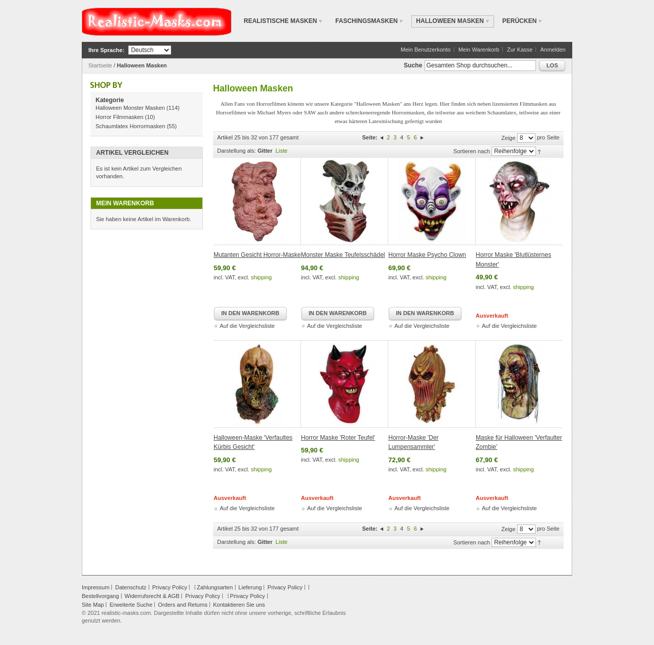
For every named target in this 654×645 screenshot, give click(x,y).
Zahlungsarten (214, 587)
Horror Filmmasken (120, 117)
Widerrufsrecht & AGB (152, 596)
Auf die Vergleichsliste (247, 326)
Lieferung (250, 587)
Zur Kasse (519, 49)
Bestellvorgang (100, 596)
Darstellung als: (236, 151)
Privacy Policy (169, 587)
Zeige (508, 138)
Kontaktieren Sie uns (239, 605)
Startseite (100, 65)
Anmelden (553, 49)
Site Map (93, 605)
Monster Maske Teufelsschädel (343, 254)
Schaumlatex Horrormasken (130, 126)
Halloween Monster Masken (130, 108)
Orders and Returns (182, 605)
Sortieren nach (471, 151)
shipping (261, 277)
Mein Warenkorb (478, 49)
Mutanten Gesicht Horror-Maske (257, 254)
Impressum (95, 587)
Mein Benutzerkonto (426, 49)
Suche (413, 65)
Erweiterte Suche (130, 605)
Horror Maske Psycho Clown (427, 254)
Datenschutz (130, 587)
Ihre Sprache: (106, 50)
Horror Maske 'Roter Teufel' (338, 437)
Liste (281, 151)
